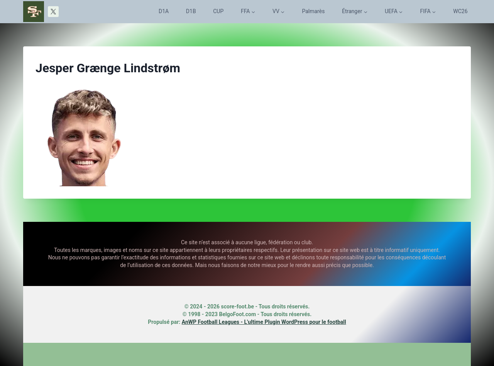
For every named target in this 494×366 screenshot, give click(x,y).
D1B (191, 11)
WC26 (460, 11)
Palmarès (313, 11)
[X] (53, 11)
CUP (218, 11)
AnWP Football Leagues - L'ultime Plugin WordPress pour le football (264, 322)
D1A (164, 11)
